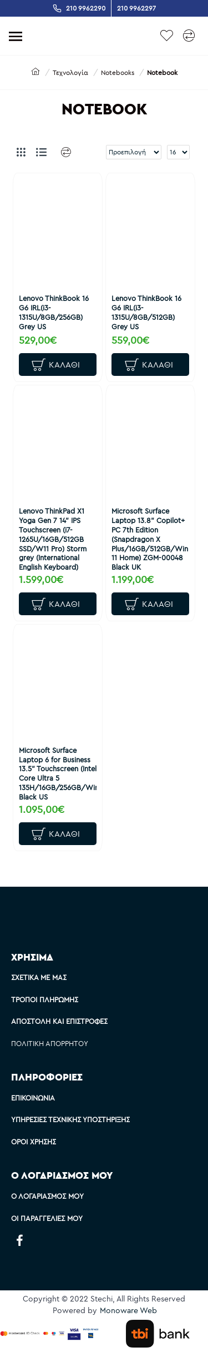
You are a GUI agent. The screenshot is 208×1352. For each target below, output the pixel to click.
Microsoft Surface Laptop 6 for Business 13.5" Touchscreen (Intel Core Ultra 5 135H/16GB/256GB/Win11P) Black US (58, 773)
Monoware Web (128, 1310)
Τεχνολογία (70, 72)
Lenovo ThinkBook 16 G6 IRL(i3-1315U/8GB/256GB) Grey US (54, 312)
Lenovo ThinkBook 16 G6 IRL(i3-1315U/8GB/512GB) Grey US (146, 312)
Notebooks (117, 72)
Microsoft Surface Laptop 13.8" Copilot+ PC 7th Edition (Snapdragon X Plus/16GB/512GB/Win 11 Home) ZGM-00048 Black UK (149, 538)
